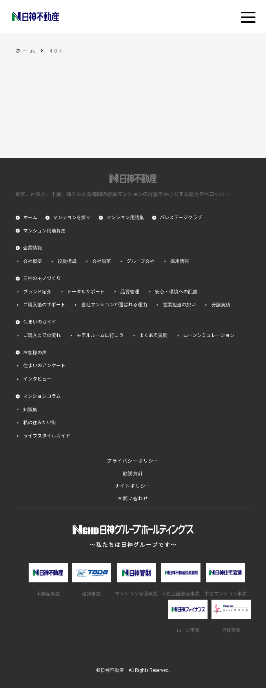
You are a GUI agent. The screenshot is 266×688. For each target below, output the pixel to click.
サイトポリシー (133, 485)
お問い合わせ (132, 498)
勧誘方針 (133, 473)
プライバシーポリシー (133, 460)
